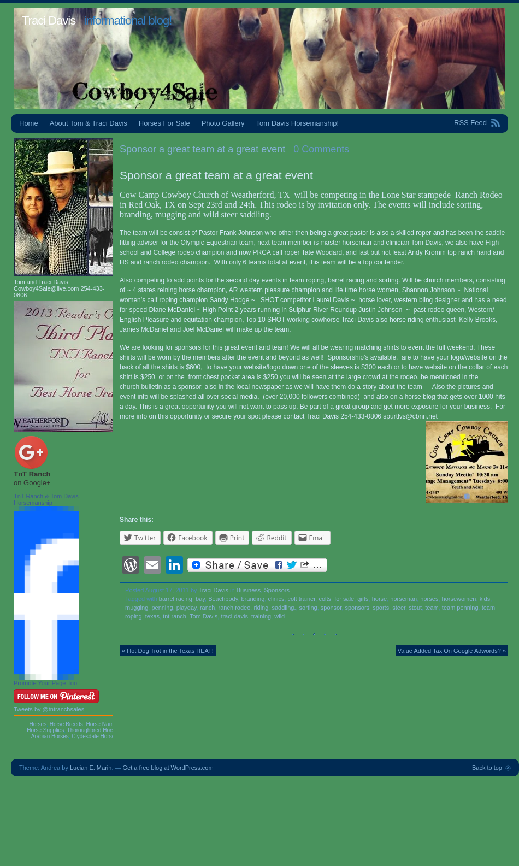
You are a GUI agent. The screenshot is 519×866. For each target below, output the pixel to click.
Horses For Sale (164, 123)
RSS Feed (470, 123)
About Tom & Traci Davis (88, 123)
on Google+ (32, 483)
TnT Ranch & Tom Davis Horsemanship (46, 499)
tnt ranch (174, 616)
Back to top (487, 767)
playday (186, 607)
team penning (460, 607)
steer (398, 607)
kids (485, 599)
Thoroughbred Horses (93, 730)
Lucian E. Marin (90, 767)
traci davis (234, 616)
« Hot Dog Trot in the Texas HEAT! (168, 650)
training (261, 616)
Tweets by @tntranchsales (49, 709)
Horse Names (102, 724)
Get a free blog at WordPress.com (168, 767)
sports (381, 607)
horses (429, 599)
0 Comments (321, 149)
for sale (344, 599)
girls (362, 599)
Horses (37, 724)
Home (28, 123)
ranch (207, 607)
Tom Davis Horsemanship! (297, 123)
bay (200, 599)
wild (279, 616)
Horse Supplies (45, 730)
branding (253, 599)
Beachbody (223, 599)
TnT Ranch (32, 474)
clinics (276, 599)
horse (379, 599)
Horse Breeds (66, 724)
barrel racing (175, 599)
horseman (403, 599)
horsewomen (459, 599)
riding (260, 607)
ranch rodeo (235, 607)
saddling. (284, 607)
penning (162, 607)
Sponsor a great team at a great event (202, 149)
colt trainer (302, 599)
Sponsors (276, 590)
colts (325, 599)
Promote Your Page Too (45, 683)
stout (415, 607)
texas (152, 616)
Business (249, 590)
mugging (136, 607)
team (431, 607)
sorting (308, 607)
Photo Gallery (223, 123)
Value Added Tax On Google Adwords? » (452, 650)
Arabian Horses (50, 736)
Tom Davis (203, 616)
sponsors (357, 607)
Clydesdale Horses (94, 736)
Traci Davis (48, 20)
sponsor (331, 607)
